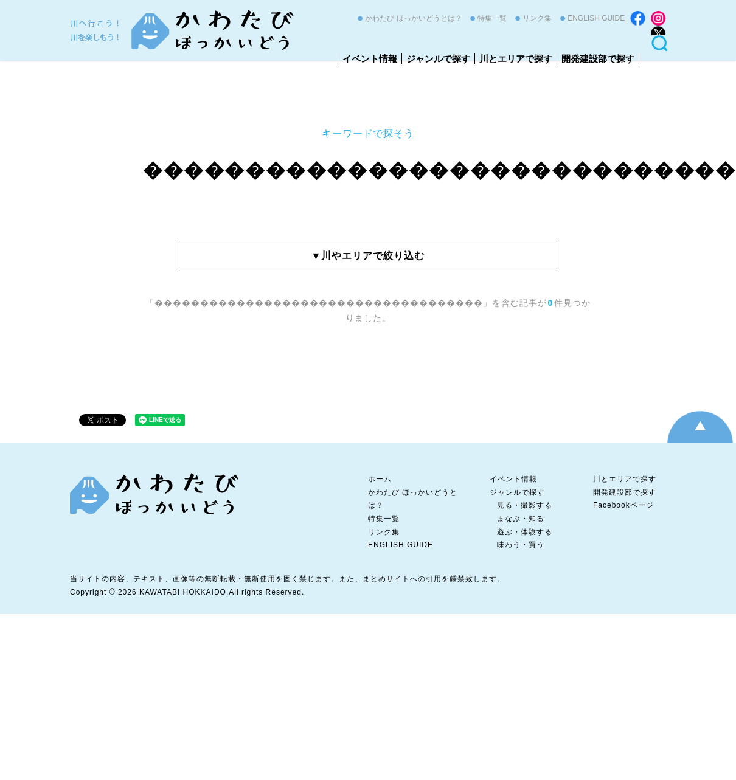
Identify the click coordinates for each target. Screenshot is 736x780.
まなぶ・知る (520, 518)
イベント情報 (369, 58)
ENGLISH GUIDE (596, 18)
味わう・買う (520, 544)
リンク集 (537, 18)
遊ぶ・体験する (524, 532)
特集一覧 (492, 18)
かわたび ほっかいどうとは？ (413, 18)
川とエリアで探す (515, 58)
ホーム (380, 479)
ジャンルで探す (438, 58)
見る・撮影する (524, 505)
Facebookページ (623, 505)
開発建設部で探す (597, 58)
